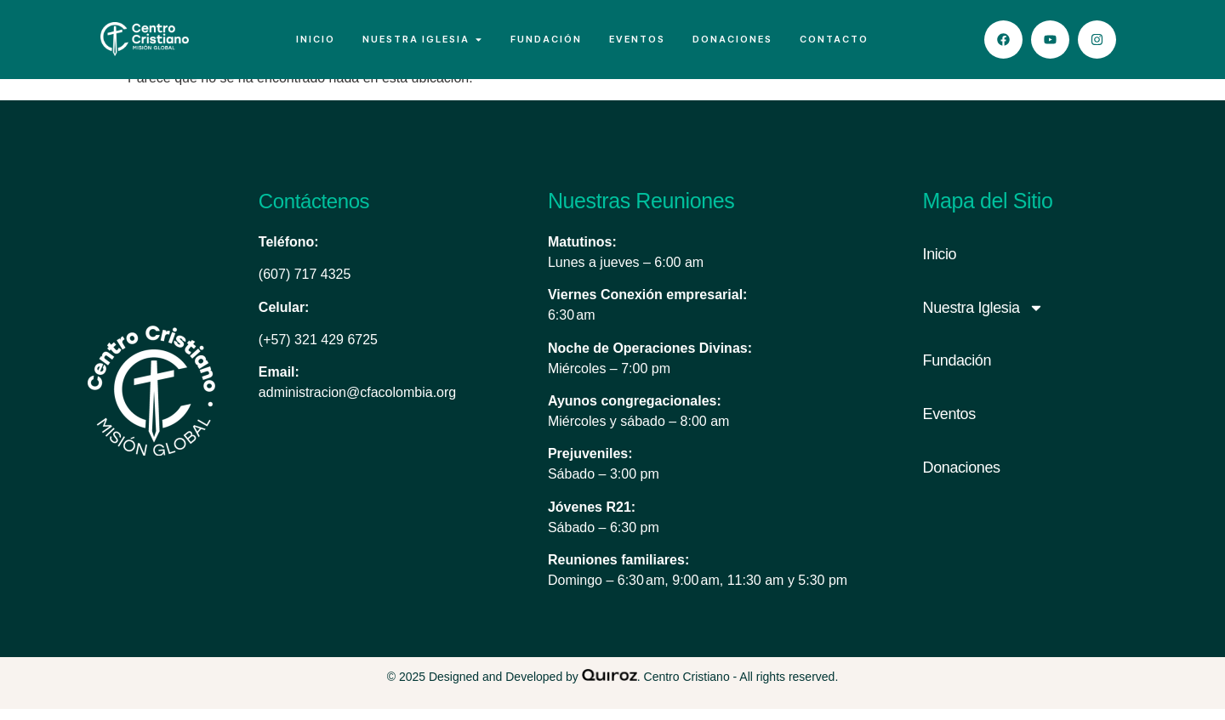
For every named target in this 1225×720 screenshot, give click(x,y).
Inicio (940, 265)
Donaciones (961, 479)
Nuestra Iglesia (983, 319)
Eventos (949, 425)
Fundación (957, 372)
